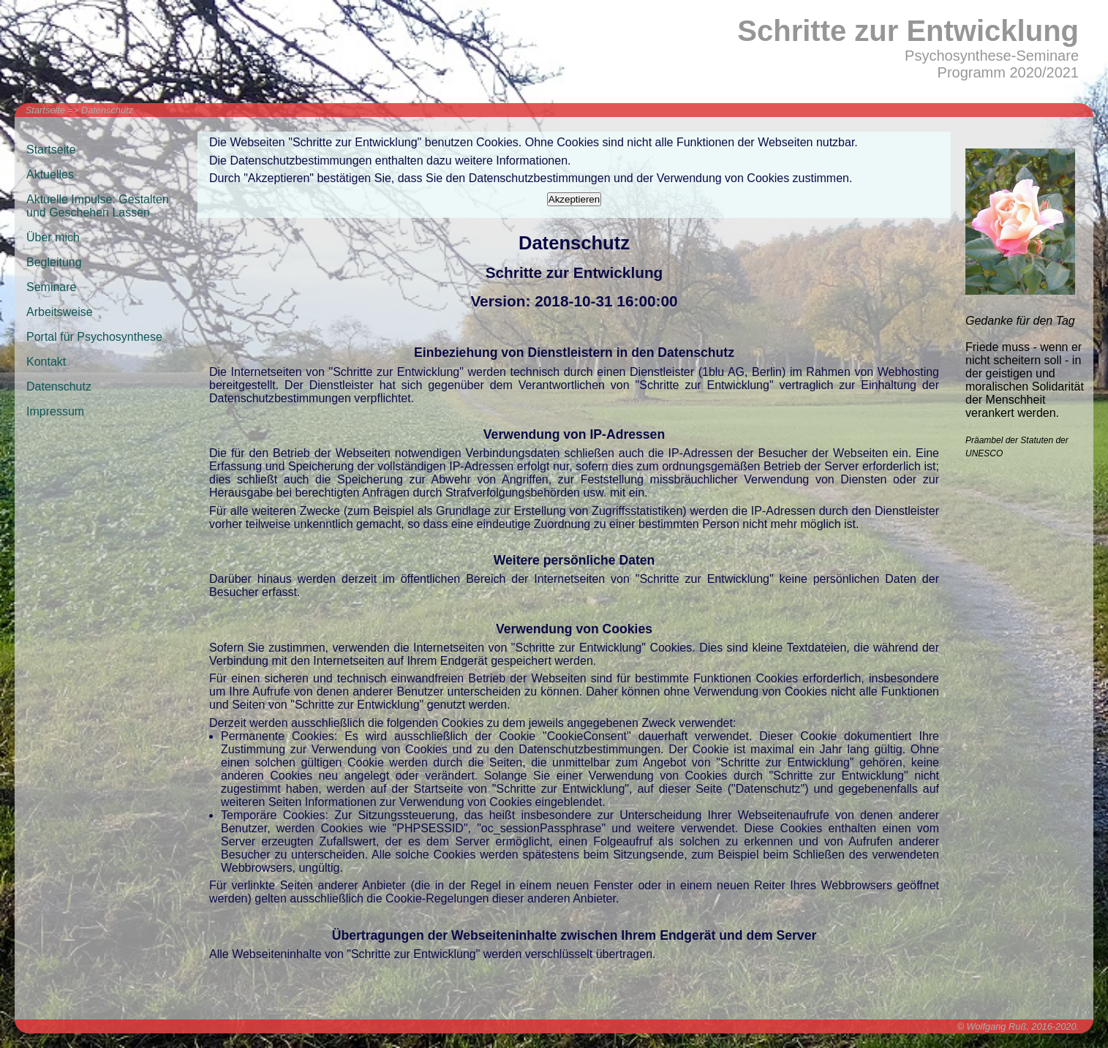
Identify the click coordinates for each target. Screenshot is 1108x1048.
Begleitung (54, 262)
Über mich (53, 237)
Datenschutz (107, 110)
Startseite (45, 110)
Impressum (55, 411)
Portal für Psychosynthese (94, 337)
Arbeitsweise (59, 312)
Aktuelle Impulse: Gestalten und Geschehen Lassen (97, 206)
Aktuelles (50, 174)
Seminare (51, 287)
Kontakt (46, 361)
